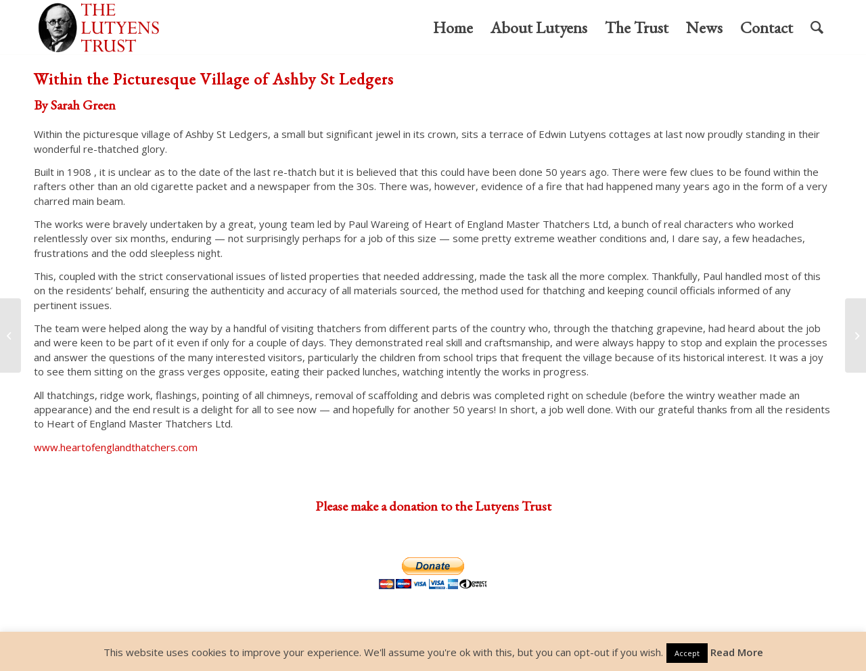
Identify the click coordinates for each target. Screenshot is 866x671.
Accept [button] (687, 653)
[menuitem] (453, 28)
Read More (736, 652)
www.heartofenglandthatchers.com (116, 447)
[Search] (817, 28)
